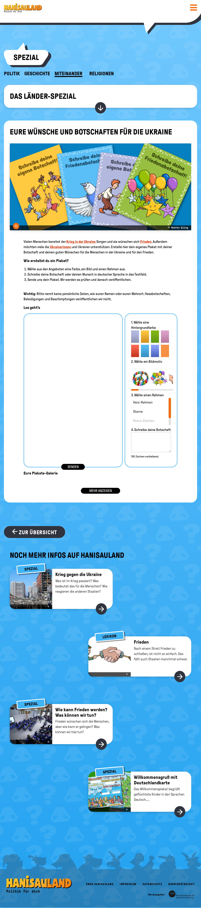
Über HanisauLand (99, 884)
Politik (12, 73)
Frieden (145, 242)
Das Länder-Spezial (43, 96)
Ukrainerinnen (60, 247)
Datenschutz (152, 884)
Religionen (101, 73)
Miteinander (68, 73)
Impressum (128, 884)
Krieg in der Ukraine (81, 242)
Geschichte (37, 73)
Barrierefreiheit (181, 884)
